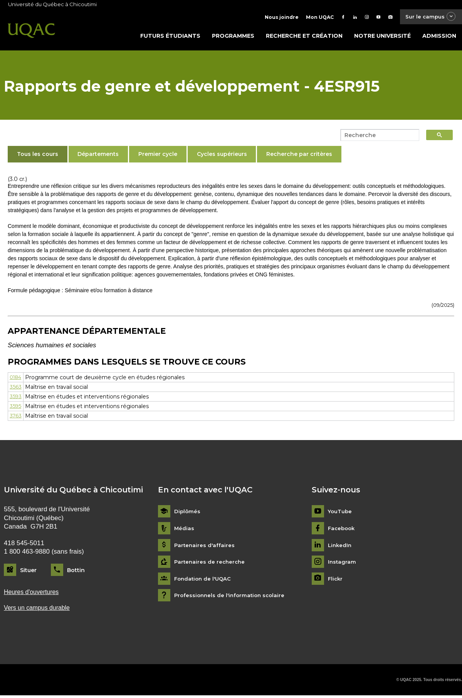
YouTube (340, 513)
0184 (16, 378)
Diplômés (187, 513)
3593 (16, 398)
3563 (16, 388)
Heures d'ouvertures (33, 594)
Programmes (233, 37)
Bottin (76, 571)
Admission (439, 37)
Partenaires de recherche (210, 564)
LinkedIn (340, 547)
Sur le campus (428, 17)
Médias (184, 530)
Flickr (336, 580)
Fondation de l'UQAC (204, 580)
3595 (16, 407)
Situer (28, 571)
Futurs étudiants (170, 37)
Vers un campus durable (39, 610)
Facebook (342, 530)
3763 (16, 417)
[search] (377, 136)
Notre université (382, 37)
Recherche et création (304, 37)
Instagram (342, 564)
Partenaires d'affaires (205, 547)
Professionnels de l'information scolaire (231, 597)
